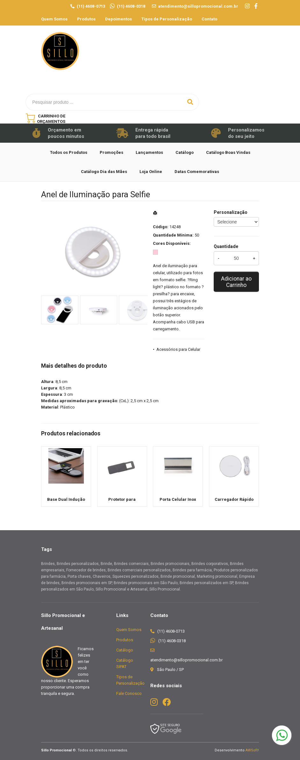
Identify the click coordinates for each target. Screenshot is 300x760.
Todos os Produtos (68, 152)
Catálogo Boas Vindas (228, 152)
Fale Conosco (129, 693)
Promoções (111, 152)
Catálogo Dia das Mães (104, 171)
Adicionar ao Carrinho (236, 281)
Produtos (86, 19)
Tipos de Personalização (166, 19)
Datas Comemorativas (197, 171)
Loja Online (150, 171)
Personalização (230, 212)
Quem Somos (54, 19)
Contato (209, 19)
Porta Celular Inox (178, 499)
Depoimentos (118, 19)
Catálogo (184, 152)
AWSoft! (252, 750)
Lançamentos (149, 152)
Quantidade (226, 246)
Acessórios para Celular (178, 349)
